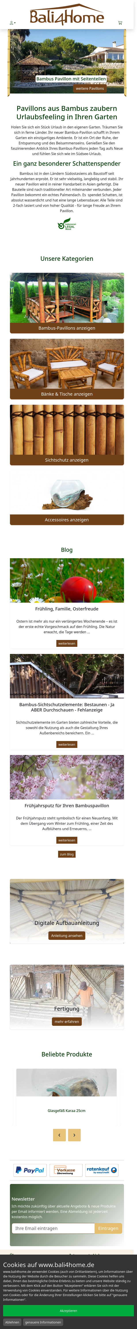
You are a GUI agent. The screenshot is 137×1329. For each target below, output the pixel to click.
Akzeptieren (68, 1311)
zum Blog (67, 854)
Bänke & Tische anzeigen (67, 394)
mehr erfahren (67, 1021)
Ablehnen (12, 1322)
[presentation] (59, 1135)
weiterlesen (66, 643)
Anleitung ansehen (66, 935)
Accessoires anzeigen (67, 520)
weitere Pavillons (90, 88)
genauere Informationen (43, 1322)
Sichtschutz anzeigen (66, 460)
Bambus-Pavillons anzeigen (66, 328)
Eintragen (108, 1228)
